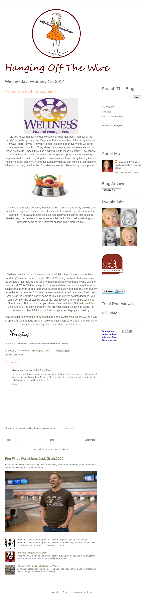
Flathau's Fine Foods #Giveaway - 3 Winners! (38, 566)
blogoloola (17, 370)
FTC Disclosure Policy (112, 116)
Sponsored (18, 354)
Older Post (89, 440)
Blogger (89, 592)
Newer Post (12, 440)
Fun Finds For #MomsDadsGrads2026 (34, 458)
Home (51, 440)
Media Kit (106, 112)
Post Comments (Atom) (57, 449)
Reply (14, 384)
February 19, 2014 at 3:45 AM (38, 370)
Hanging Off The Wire (128, 162)
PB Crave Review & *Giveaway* (32, 553)
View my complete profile (126, 172)
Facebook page (46, 317)
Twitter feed (67, 317)
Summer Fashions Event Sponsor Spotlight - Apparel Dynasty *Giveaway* (52, 539)
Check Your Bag (56, 278)
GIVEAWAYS (108, 107)
